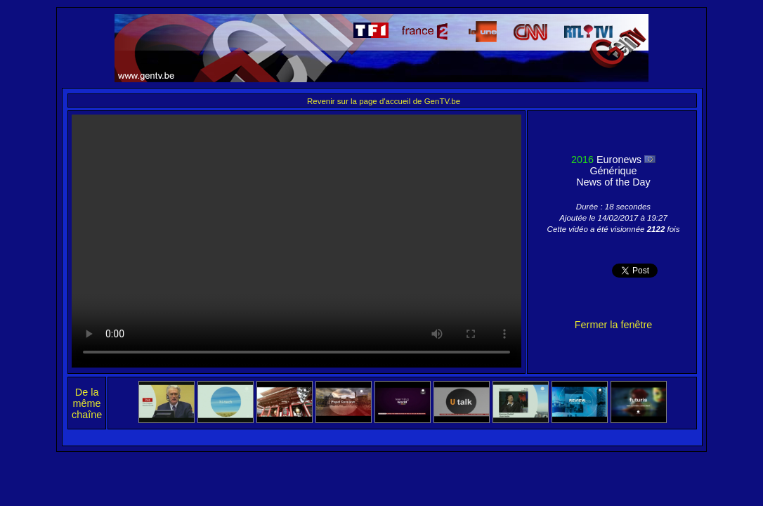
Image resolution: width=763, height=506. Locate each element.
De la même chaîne (87, 403)
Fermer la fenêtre (613, 324)
